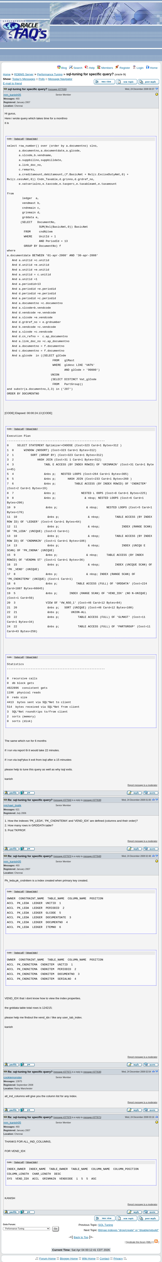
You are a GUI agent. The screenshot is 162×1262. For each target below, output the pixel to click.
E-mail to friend (12, 83)
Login (137, 67)
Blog (62, 67)
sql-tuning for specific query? (27, 89)
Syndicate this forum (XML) (139, 1241)
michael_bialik (12, 805)
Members (105, 67)
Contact (104, 1257)
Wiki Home (88, 1257)
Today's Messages (23, 79)
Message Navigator (60, 79)
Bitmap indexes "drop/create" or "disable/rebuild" (128, 1228)
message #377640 (62, 799)
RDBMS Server (23, 74)
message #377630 (57, 89)
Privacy (118, 1257)
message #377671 (62, 1071)
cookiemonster (13, 1076)
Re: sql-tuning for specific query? (30, 799)
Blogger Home (69, 1257)
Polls (42, 79)
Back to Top (81, 1236)
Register (122, 67)
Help (90, 67)
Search (75, 67)
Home (152, 67)
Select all (19, 139)
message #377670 (62, 856)
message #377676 (62, 1116)
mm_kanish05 (12, 94)
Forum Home (47, 1257)
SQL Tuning (105, 1223)
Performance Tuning (49, 74)
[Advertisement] (106, 30)
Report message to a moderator (142, 784)
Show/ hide (32, 139)
